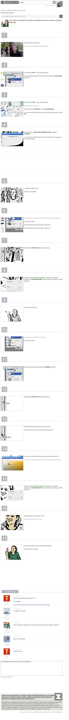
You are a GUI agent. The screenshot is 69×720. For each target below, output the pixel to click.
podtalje (7, 616)
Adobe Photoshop (12, 10)
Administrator (7, 617)
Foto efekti (22, 10)
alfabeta (7, 644)
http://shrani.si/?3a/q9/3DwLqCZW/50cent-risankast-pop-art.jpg (32, 605)
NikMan (7, 16)
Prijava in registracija (50, 5)
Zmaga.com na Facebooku (27, 715)
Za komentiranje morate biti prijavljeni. (31, 670)
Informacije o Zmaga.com (55, 715)
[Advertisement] (32, 164)
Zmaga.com (8, 2)
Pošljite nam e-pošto (41, 715)
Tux (7, 603)
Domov (3, 10)
